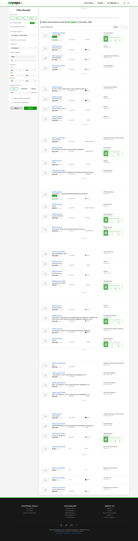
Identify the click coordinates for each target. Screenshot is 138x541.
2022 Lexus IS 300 (58, 424)
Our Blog (109, 510)
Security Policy (67, 533)
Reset (16, 108)
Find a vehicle (29, 508)
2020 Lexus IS (57, 87)
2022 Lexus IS (57, 116)
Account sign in (70, 517)
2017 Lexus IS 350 (58, 171)
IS (23, 60)
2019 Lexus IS (57, 161)
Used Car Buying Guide (29, 513)
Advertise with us (70, 508)
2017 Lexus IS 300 (58, 138)
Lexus (23, 57)
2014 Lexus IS (57, 56)
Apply (30, 108)
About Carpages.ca (109, 517)
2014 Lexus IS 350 (58, 373)
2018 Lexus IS (57, 316)
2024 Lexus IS (57, 148)
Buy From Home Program (110, 513)
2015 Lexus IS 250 (58, 66)
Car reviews (29, 510)
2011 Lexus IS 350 (58, 478)
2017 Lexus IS (57, 107)
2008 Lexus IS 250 (58, 281)
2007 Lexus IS (57, 204)
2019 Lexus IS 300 (58, 434)
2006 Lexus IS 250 (58, 447)
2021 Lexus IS (57, 46)
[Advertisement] (84, 13)
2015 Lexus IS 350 (58, 468)
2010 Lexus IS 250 (58, 33)
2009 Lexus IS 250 (58, 363)
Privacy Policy (59, 533)
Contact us (110, 508)
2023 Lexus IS (57, 97)
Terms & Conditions (77, 533)
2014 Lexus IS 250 (58, 488)
